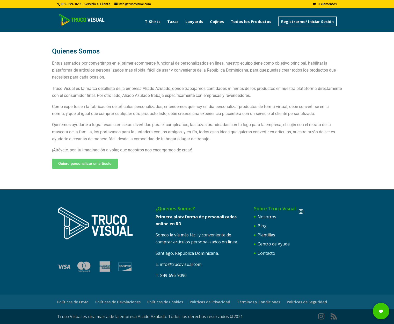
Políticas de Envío (73, 301)
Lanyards (194, 22)
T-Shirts (152, 22)
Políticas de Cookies (165, 301)
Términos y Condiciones (258, 301)
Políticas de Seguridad (307, 301)
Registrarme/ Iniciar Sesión (307, 21)
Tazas (173, 22)
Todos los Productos (251, 22)
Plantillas (266, 235)
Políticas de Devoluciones (118, 301)
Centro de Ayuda (274, 244)
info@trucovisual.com (180, 264)
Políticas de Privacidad (210, 301)
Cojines (217, 22)
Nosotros (267, 217)
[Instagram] (301, 211)
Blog (262, 226)
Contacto (266, 253)
